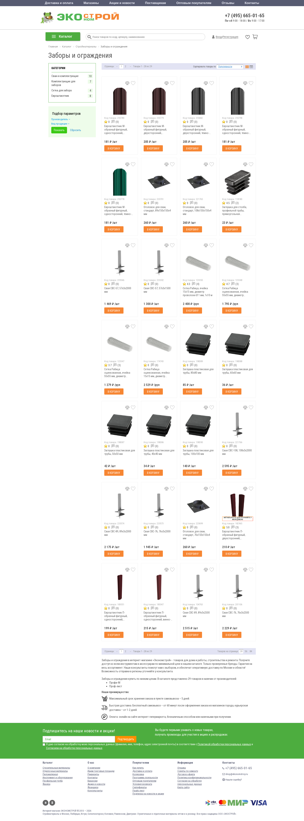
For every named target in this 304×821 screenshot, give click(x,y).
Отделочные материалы (55, 771)
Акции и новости (122, 3)
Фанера (46, 784)
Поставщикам (155, 3)
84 (251, 651)
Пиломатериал (50, 774)
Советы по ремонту (187, 771)
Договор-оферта (186, 774)
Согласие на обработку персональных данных (189, 782)
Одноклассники (52, 803)
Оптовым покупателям (193, 3)
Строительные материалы (56, 767)
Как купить (138, 767)
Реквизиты (93, 774)
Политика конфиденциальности (194, 777)
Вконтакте (45, 803)
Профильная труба (53, 780)
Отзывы (228, 3)
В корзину (114, 148)
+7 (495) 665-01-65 (244, 15)
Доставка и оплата (59, 3)
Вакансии (93, 780)
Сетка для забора (61, 90)
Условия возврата (142, 784)
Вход (219, 36)
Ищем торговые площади (101, 771)
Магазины (91, 3)
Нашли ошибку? (232, 779)
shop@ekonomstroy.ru (235, 774)
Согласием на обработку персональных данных (74, 748)
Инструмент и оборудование (58, 777)
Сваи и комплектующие (65, 76)
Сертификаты (140, 787)
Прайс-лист (138, 790)
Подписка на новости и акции (148, 793)
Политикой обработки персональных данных (224, 744)
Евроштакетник (60, 95)
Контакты (252, 3)
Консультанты (95, 790)
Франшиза (93, 787)
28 (241, 651)
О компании (94, 767)
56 (246, 651)
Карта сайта (183, 787)
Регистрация (230, 36)
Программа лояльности (145, 777)
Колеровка (138, 774)
